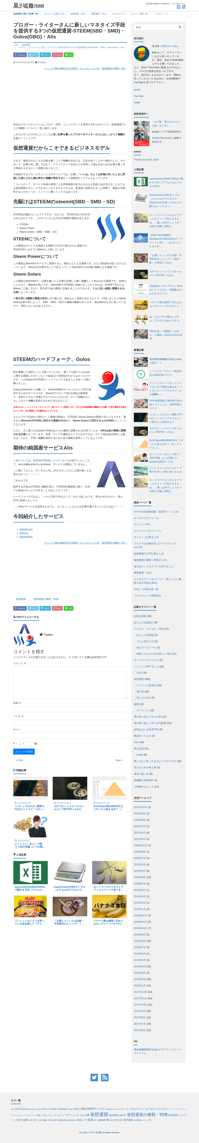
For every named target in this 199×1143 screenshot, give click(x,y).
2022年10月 (140, 807)
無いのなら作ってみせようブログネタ (155, 761)
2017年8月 (140, 1017)
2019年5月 (140, 890)
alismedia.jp (25, 537)
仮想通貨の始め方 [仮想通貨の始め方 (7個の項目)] (117, 1115)
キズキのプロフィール (146, 518)
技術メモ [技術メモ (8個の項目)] (82, 1120)
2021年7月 (140, 826)
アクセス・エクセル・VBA (149, 629)
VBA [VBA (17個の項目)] (83, 1108)
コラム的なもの (145, 641)
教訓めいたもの (142, 735)
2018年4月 (140, 966)
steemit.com (26, 530)
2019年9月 (140, 871)
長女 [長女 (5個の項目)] (121, 1120)
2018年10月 (140, 928)
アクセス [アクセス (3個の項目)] (121, 1109)
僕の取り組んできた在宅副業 (150, 723)
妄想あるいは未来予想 (146, 729)
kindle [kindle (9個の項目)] (53, 1109)
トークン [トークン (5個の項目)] (177, 1109)
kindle (140, 754)
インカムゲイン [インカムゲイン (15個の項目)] (135, 1108)
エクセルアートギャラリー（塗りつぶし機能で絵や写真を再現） (157, 581)
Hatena (50, 55)
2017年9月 (140, 1011)
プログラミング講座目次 (147, 595)
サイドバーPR (142, 524)
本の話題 (139, 748)
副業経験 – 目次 (78, 14)
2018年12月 (140, 915)
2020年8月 (140, 851)
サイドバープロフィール (147, 530)
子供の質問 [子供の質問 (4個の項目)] (52, 1120)
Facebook (21, 55)
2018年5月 (140, 960)
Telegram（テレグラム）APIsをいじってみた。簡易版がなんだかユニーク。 (165, 290)
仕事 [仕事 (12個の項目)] (86, 1115)
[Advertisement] (70, 95)
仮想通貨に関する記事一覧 (25, 14)
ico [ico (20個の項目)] (44, 1108)
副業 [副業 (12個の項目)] (25, 1119)
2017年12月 (140, 992)
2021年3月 (140, 839)
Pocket (64, 55)
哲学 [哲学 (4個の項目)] (35, 1120)
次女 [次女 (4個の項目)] (112, 1120)
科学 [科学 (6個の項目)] (116, 1120)
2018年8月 (140, 941)
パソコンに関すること (146, 666)
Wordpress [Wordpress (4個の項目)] (109, 1109)
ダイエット (143, 710)
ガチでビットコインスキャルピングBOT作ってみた (165, 273)
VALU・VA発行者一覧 (146, 589)
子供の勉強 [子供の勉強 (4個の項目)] (42, 1120)
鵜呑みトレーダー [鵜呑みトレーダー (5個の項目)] (144, 1120)
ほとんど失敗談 (145, 635)
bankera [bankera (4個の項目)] (32, 1109)
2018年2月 (140, 979)
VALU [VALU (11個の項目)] (77, 1108)
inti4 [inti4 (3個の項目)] (48, 1109)
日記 (136, 742)
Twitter (36, 55)
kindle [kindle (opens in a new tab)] (137, 89)
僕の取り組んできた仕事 (147, 716)
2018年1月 (140, 985)
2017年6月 (140, 1030)
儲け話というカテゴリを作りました (154, 566)
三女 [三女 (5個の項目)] (82, 1115)
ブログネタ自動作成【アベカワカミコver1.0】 (155, 545)
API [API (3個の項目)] (12, 1109)
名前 (17, 704)
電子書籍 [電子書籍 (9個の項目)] (128, 1120)
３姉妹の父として (144, 786)
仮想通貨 (42, 63)
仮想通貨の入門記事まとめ (149, 553)
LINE (77, 55)
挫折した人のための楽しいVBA (154, 653)
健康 (136, 704)
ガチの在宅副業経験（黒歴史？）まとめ (156, 511)
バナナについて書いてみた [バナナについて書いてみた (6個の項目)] (35, 1115)
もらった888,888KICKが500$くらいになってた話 (71, 69)
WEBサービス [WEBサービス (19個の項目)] (95, 1108)
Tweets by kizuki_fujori (146, 159)
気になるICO (144, 697)
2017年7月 (140, 1024)
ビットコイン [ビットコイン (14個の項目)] (56, 1115)
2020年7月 (140, 858)
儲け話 (140, 691)
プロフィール (162, 14)
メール (18, 717)
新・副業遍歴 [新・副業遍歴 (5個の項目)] (100, 1120)
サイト (17, 731)
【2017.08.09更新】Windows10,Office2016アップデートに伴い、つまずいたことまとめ (165, 241)
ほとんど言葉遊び (144, 622)
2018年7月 (140, 947)
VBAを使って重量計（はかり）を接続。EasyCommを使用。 (165, 335)
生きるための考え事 (145, 767)
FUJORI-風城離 (95, 1132)
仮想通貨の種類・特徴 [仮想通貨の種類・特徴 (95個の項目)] (147, 1114)
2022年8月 (140, 813)
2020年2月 (140, 864)
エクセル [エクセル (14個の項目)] (150, 1108)
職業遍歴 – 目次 (98, 14)
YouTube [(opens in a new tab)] (139, 96)
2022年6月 (140, 820)
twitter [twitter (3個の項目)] (70, 1109)
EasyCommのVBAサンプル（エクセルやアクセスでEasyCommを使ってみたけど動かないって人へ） (165, 201)
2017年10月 (140, 1004)
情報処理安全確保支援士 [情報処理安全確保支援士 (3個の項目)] (67, 1120)
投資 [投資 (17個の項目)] (90, 1119)
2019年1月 (140, 909)
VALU (140, 672)
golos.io (23, 533)
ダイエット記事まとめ (54, 14)
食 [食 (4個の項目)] (135, 1120)
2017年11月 (140, 998)
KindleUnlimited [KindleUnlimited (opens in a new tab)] (160, 138)
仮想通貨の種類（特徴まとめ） (151, 560)
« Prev (19, 761)
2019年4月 (140, 896)
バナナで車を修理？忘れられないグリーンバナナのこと (165, 304)
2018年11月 (140, 922)
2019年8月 (140, 877)
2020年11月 (140, 845)
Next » (119, 761)
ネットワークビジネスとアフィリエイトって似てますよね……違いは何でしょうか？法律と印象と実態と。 (165, 221)
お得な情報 (140, 616)
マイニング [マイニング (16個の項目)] (72, 1115)
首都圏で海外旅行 (144, 780)
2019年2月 (140, 902)
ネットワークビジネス (146, 660)
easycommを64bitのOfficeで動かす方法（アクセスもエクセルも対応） (166, 182)
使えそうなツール (146, 647)
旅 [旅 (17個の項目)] (107, 1119)
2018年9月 (140, 934)
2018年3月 (140, 973)
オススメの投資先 (146, 685)
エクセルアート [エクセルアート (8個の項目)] (164, 1109)
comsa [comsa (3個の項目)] (39, 1109)
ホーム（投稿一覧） (140, 14)
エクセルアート (119, 14)
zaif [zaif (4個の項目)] (116, 1109)
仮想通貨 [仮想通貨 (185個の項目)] (99, 1114)
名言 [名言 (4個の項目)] (31, 1120)
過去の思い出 (141, 774)
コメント (19, 664)
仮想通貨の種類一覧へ (114, 69)
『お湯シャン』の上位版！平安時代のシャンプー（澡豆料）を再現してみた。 (165, 259)
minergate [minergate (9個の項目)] (62, 1109)
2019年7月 (140, 883)
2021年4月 (140, 832)
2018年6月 (140, 953)
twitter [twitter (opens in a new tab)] (137, 102)
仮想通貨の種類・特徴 (46, 599)
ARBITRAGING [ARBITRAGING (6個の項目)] (21, 1109)
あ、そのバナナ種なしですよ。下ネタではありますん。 (165, 318)
